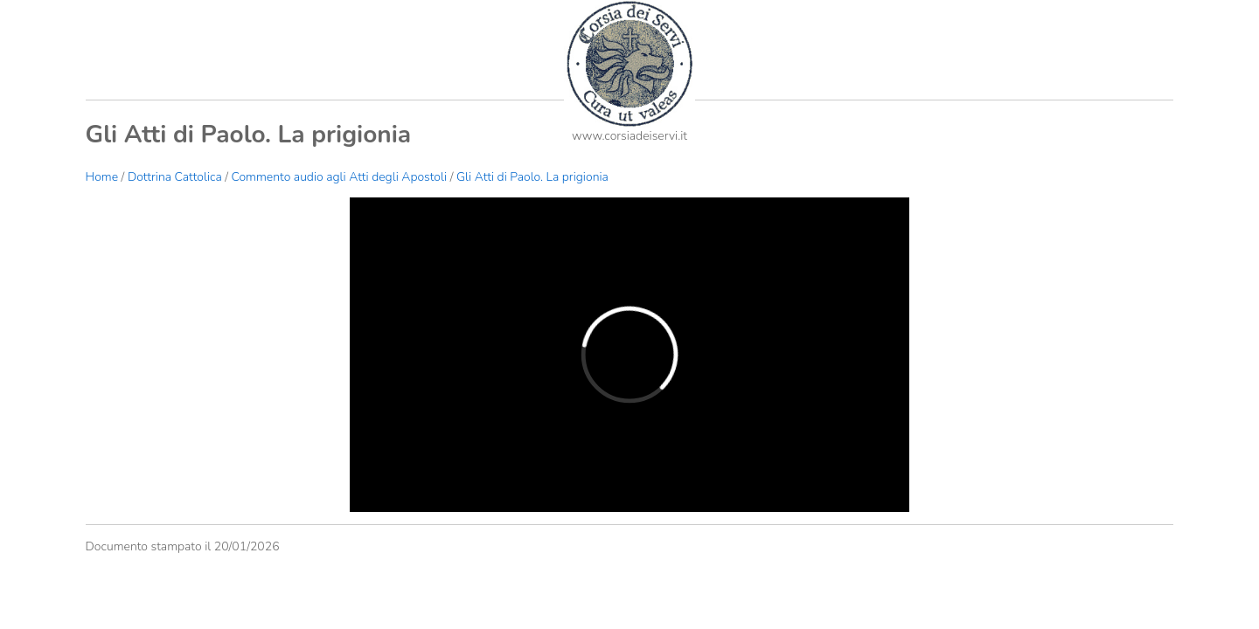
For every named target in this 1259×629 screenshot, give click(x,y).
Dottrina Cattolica (175, 177)
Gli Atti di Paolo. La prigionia (532, 177)
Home (102, 177)
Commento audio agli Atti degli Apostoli (340, 177)
